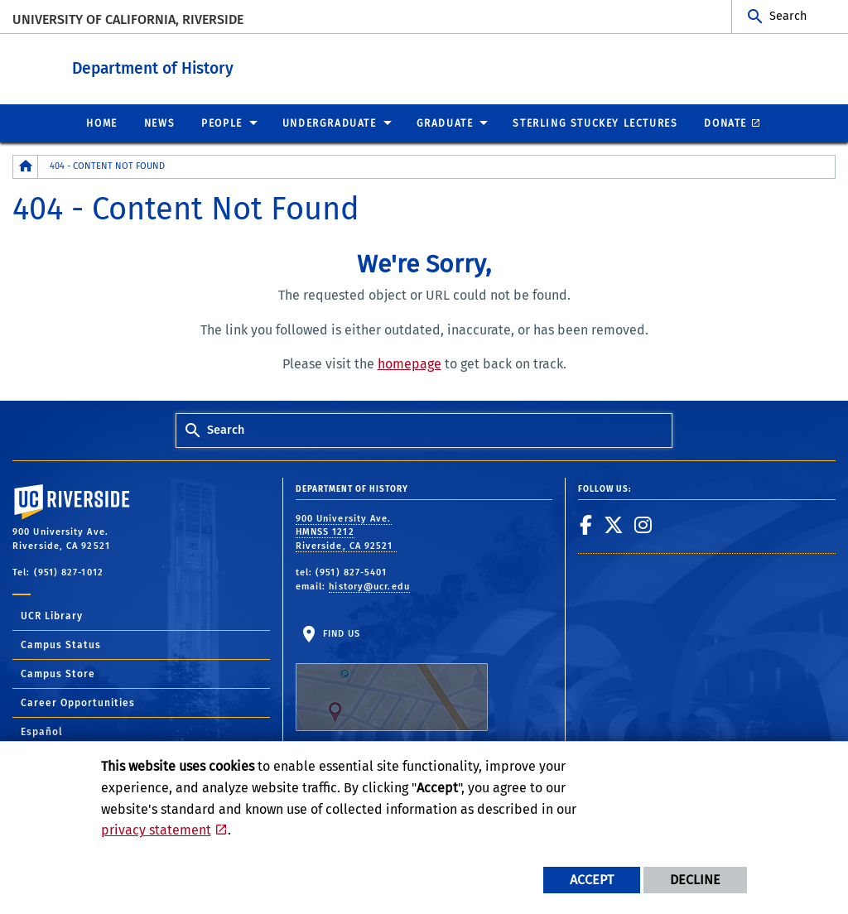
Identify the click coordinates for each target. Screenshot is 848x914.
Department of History (254, 65)
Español (42, 731)
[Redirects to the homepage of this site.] (25, 166)
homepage (409, 363)
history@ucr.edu (369, 585)
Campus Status (61, 644)
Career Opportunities (78, 702)
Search (788, 16)
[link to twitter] (614, 524)
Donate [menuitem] (725, 122)
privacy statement (156, 830)
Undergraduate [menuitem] (329, 122)
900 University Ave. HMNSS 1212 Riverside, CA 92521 (346, 531)
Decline (695, 880)
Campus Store (58, 673)
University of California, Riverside (127, 19)
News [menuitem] (159, 122)
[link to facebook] (586, 524)
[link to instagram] (643, 524)
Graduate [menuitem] (445, 122)
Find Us (392, 679)
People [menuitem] (222, 122)
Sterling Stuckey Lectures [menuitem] (595, 122)
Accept (592, 880)
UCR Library (52, 615)
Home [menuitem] (101, 122)
